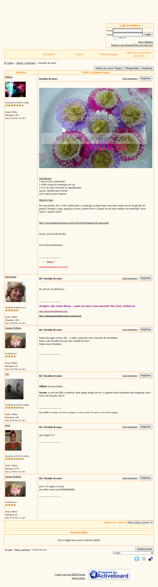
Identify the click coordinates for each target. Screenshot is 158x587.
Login (147, 34)
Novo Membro (145, 42)
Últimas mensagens (108, 54)
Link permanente (129, 78)
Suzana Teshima (13, 328)
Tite (7, 374)
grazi (7, 425)
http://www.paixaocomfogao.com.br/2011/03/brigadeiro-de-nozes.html (74, 222)
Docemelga (10, 276)
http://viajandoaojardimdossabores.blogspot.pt (60, 316)
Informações (49, 54)
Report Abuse (78, 578)
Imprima (147, 68)
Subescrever (144, 549)
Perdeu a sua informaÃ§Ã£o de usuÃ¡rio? (132, 45)
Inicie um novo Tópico (109, 68)
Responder (132, 68)
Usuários (79, 54)
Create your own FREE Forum (70, 574)
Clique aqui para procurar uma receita (138, 54)
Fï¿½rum (8, 63)
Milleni (8, 77)
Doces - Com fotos (25, 63)
